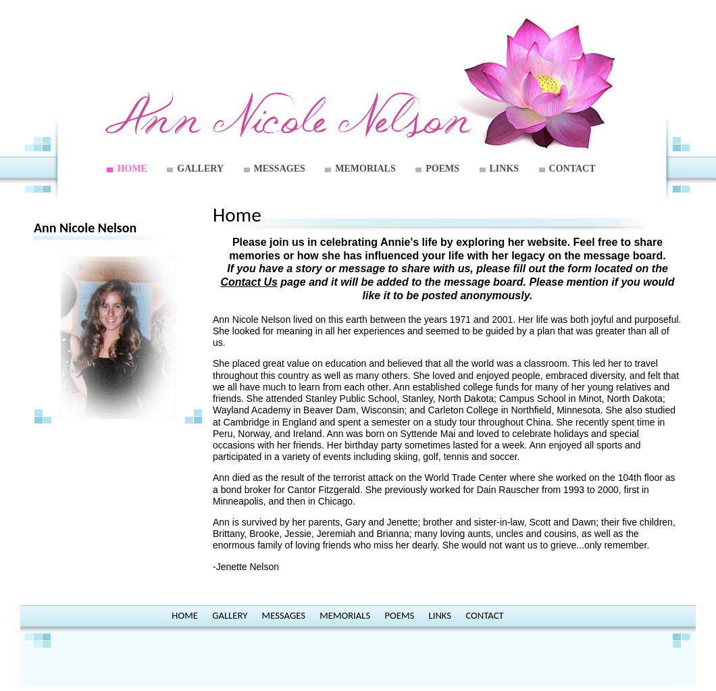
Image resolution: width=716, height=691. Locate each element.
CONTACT (572, 168)
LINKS (504, 168)
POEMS (442, 168)
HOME (132, 168)
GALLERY (200, 168)
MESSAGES (279, 168)
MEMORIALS (365, 168)
